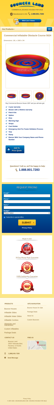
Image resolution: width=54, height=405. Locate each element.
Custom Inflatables (11, 329)
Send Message (13, 358)
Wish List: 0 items (28, 21)
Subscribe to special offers (14, 217)
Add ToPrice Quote (17, 149)
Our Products (8, 29)
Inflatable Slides (10, 313)
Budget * (7, 211)
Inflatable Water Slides (13, 316)
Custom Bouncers (33, 320)
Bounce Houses (10, 309)
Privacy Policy (27, 228)
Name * (6, 205)
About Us (30, 316)
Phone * (6, 199)
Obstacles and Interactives (10, 324)
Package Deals (10, 333)
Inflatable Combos (11, 320)
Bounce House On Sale (35, 308)
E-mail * (6, 193)
